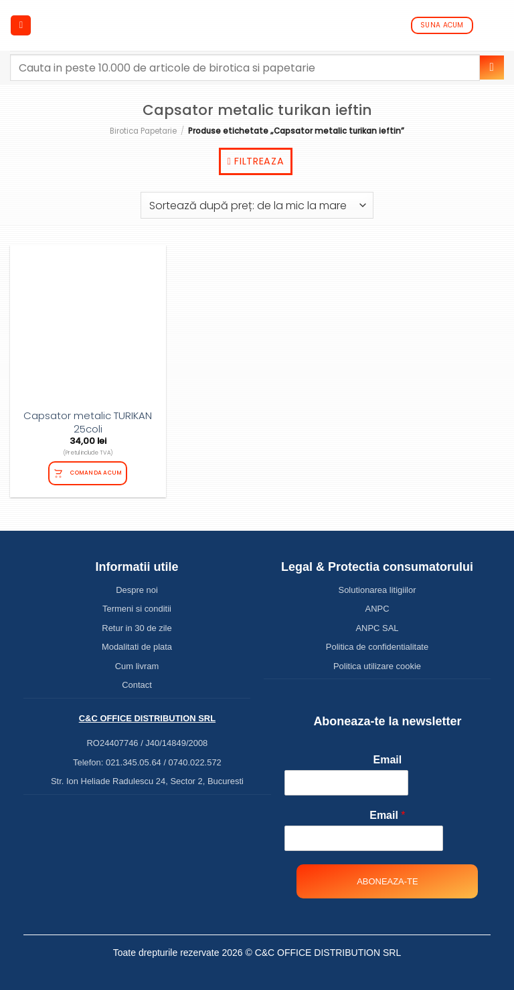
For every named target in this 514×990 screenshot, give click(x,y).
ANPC (377, 609)
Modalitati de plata (137, 647)
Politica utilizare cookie (377, 666)
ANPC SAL (376, 628)
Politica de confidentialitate (377, 647)
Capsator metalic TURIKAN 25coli (87, 422)
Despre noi (137, 590)
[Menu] (21, 25)
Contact (137, 685)
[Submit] (492, 67)
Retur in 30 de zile (136, 628)
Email (387, 759)
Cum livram (137, 666)
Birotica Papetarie (143, 131)
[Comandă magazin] (257, 205)
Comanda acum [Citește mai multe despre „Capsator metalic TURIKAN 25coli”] (96, 473)
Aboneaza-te (387, 881)
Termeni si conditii (136, 609)
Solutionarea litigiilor (377, 590)
